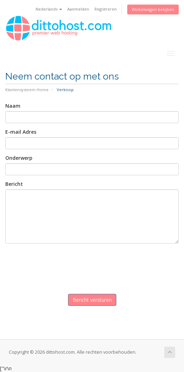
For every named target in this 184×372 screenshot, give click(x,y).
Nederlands (49, 9)
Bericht (14, 184)
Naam (12, 105)
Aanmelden (78, 9)
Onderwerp (18, 158)
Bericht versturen (92, 299)
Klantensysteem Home (27, 89)
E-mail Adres (20, 131)
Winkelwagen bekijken (153, 9)
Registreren (105, 9)
